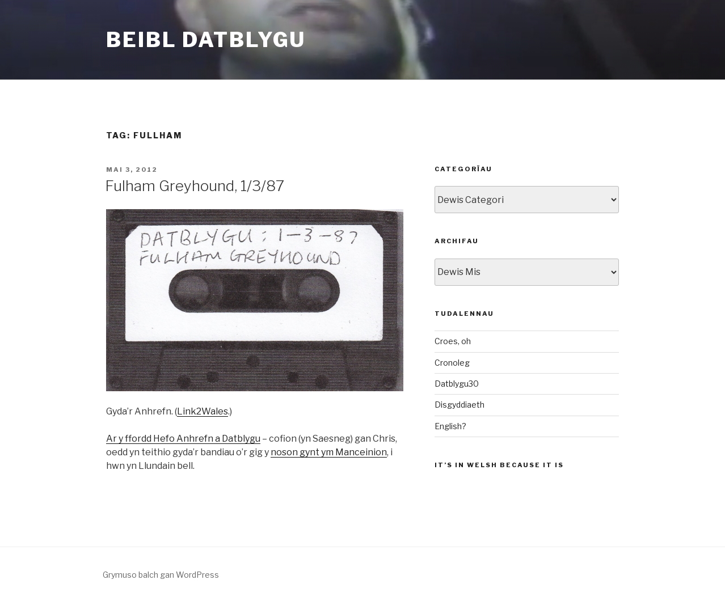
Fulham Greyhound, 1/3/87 (194, 185)
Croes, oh (453, 341)
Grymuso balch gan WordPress (161, 574)
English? (450, 426)
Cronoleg (452, 362)
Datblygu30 (457, 383)
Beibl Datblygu (206, 39)
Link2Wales (202, 411)
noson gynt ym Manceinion (329, 452)
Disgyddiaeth (459, 404)
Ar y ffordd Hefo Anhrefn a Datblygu (183, 438)
